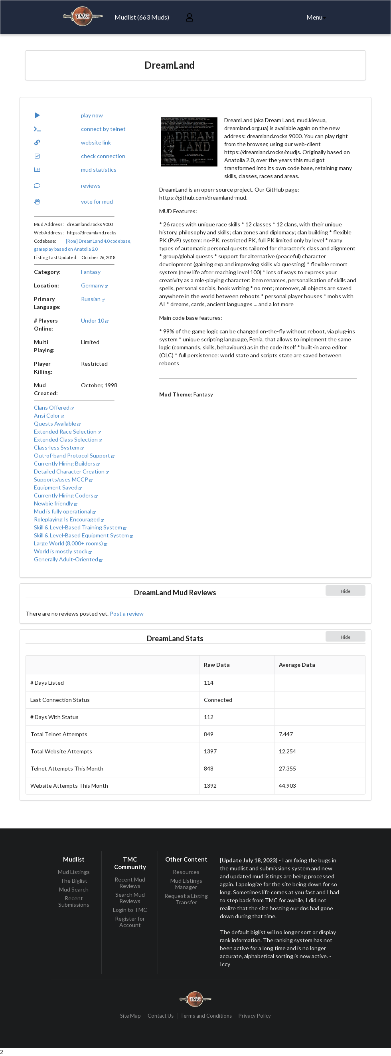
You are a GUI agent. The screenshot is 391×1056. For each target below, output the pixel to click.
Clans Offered (54, 407)
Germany (94, 285)
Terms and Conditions (206, 1015)
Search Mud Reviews (130, 897)
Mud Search (74, 889)
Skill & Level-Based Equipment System (83, 535)
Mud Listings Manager (186, 883)
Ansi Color (49, 415)
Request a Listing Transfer (186, 898)
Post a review (127, 613)
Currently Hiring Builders (67, 463)
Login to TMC (130, 909)
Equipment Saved (58, 487)
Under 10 (95, 320)
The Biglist (73, 880)
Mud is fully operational (65, 511)
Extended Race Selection (67, 431)
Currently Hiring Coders (66, 495)
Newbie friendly (55, 503)
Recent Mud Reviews (130, 882)
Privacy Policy (255, 1015)
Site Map (130, 1015)
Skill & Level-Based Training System (80, 527)
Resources (186, 872)
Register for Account (130, 921)
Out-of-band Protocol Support (74, 455)
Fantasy (91, 271)
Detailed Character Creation (71, 471)
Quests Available (57, 423)
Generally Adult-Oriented (68, 559)
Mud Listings (74, 872)
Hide (345, 591)
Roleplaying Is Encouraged (69, 519)
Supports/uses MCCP (63, 479)
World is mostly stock (63, 551)
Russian (93, 298)
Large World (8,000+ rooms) (70, 543)
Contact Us (161, 1015)
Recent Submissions (73, 901)
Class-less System (59, 447)
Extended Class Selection (68, 439)
